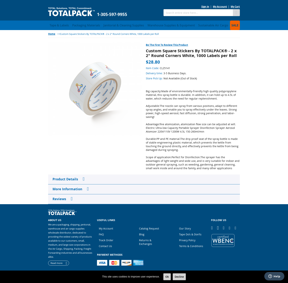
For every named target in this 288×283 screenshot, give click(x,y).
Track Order (106, 239)
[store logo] (71, 11)
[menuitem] (57, 25)
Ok (167, 276)
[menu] (144, 25)
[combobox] (198, 12)
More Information (67, 188)
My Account (220, 6)
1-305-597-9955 (112, 14)
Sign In (205, 6)
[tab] (144, 178)
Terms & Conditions (191, 245)
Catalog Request (149, 227)
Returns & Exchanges (145, 241)
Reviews (59, 198)
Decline (179, 276)
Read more (56, 262)
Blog (141, 233)
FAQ (101, 233)
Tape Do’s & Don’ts (190, 233)
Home (51, 32)
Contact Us (105, 245)
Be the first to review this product (167, 43)
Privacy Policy (187, 239)
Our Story (185, 227)
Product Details (65, 178)
